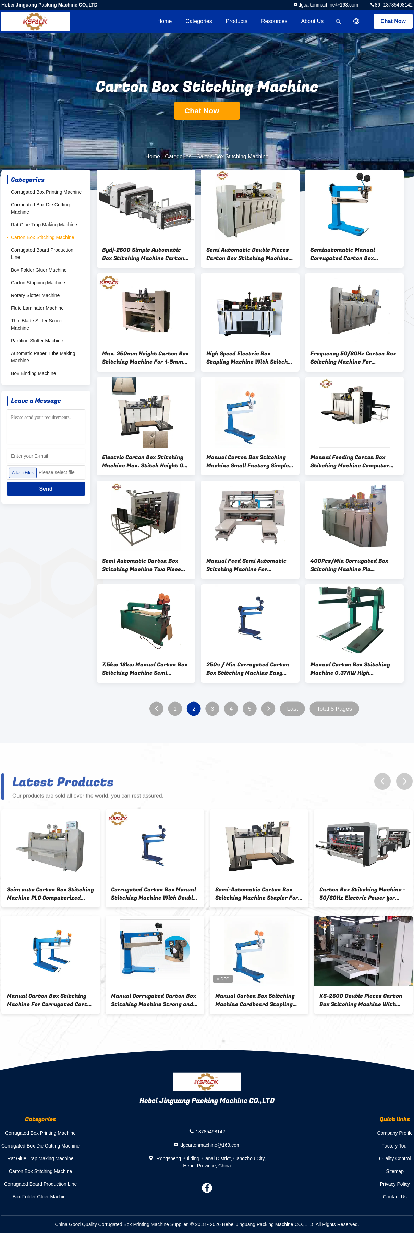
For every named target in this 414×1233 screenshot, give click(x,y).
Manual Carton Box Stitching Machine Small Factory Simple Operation (247, 461)
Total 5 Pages (334, 709)
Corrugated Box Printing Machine (46, 192)
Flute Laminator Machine (37, 308)
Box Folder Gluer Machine (39, 270)
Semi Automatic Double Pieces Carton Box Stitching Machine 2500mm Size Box (247, 254)
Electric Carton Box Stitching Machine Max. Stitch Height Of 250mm (144, 461)
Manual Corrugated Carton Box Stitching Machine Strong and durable (153, 1000)
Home (164, 21)
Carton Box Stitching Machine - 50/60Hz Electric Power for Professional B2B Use (362, 894)
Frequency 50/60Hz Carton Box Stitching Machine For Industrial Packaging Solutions (353, 358)
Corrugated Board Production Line (42, 253)
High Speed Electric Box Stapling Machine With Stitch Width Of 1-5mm (247, 358)
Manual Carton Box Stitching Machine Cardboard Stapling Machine (255, 1000)
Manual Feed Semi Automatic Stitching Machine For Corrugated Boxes (246, 565)
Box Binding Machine (33, 373)
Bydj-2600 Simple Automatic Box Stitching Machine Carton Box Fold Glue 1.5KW (143, 254)
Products (236, 21)
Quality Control (395, 1158)
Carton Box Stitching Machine (42, 237)
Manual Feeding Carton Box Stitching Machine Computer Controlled (349, 461)
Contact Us (395, 1196)
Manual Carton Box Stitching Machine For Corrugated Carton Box (50, 1000)
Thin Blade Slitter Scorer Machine (37, 324)
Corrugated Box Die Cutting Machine (40, 208)
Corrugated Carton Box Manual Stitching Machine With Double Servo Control (153, 894)
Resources (274, 21)
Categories (198, 21)
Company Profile (395, 1133)
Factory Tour (394, 1146)
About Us (312, 21)
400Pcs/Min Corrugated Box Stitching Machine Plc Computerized (349, 565)
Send (45, 489)
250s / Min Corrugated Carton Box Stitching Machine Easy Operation (247, 669)
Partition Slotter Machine (37, 340)
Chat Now (393, 21)
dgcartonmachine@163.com (328, 5)
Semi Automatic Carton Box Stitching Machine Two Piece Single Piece (141, 565)
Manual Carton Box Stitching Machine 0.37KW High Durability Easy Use (350, 669)
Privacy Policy (395, 1184)
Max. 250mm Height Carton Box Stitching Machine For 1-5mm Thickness (145, 358)
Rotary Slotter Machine (35, 295)
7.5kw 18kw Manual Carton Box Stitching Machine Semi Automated (144, 669)
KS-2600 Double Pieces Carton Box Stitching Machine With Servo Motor (360, 1000)
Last (292, 709)
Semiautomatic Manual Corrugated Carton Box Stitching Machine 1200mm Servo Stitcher (348, 254)
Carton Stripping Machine (38, 282)
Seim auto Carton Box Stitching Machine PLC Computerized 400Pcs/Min (50, 894)
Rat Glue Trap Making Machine (44, 224)
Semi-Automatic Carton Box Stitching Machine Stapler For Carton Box (256, 894)
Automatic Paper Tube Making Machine (43, 357)
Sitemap (395, 1171)
